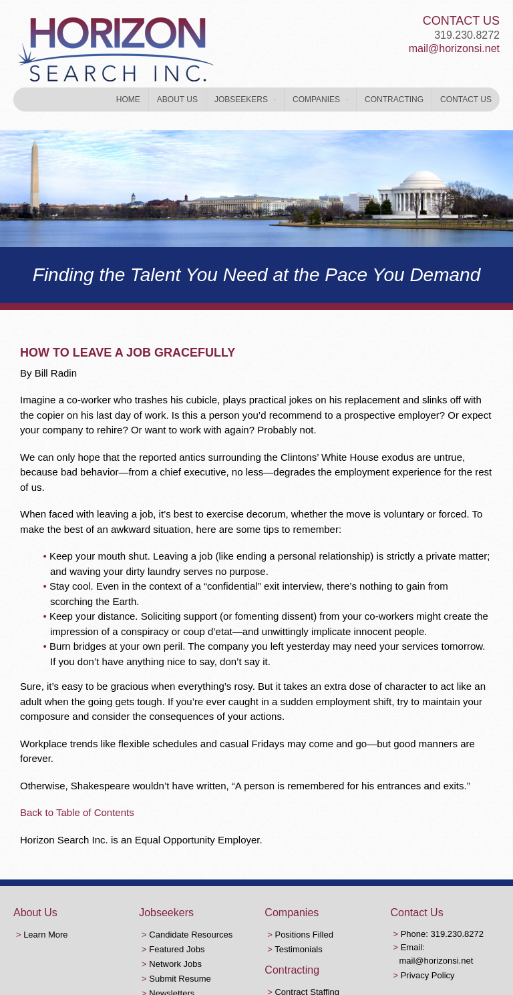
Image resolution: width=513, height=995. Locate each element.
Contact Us (466, 99)
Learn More (45, 935)
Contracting (394, 99)
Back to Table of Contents (77, 812)
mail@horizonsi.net (454, 48)
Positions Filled (304, 935)
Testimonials (299, 949)
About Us (177, 99)
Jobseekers (241, 99)
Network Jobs (175, 964)
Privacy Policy (428, 975)
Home (128, 99)
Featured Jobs (176, 949)
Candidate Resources (190, 935)
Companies (316, 99)
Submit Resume (179, 979)
